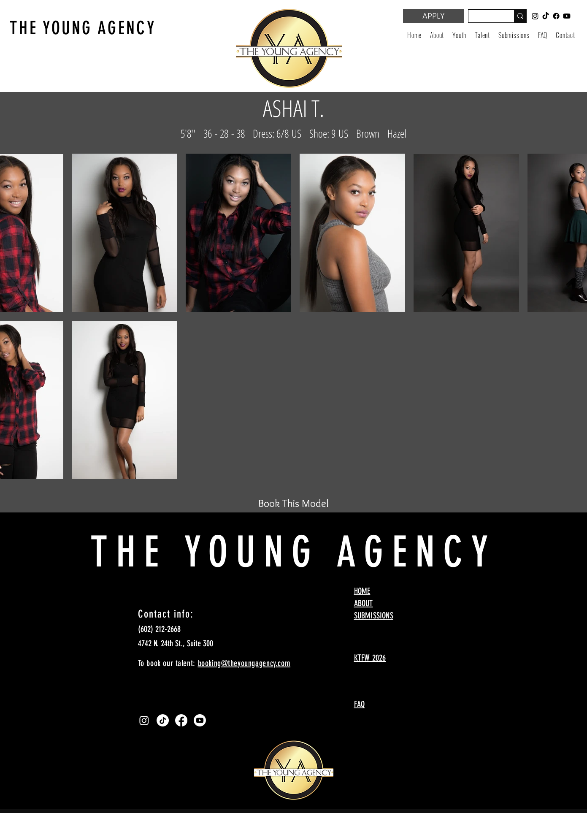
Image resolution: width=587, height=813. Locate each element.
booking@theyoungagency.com (244, 663)
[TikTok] (163, 720)
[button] (459, 35)
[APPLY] (433, 16)
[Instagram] (144, 720)
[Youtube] (200, 720)
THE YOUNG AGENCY (83, 28)
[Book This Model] (294, 503)
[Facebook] (181, 720)
